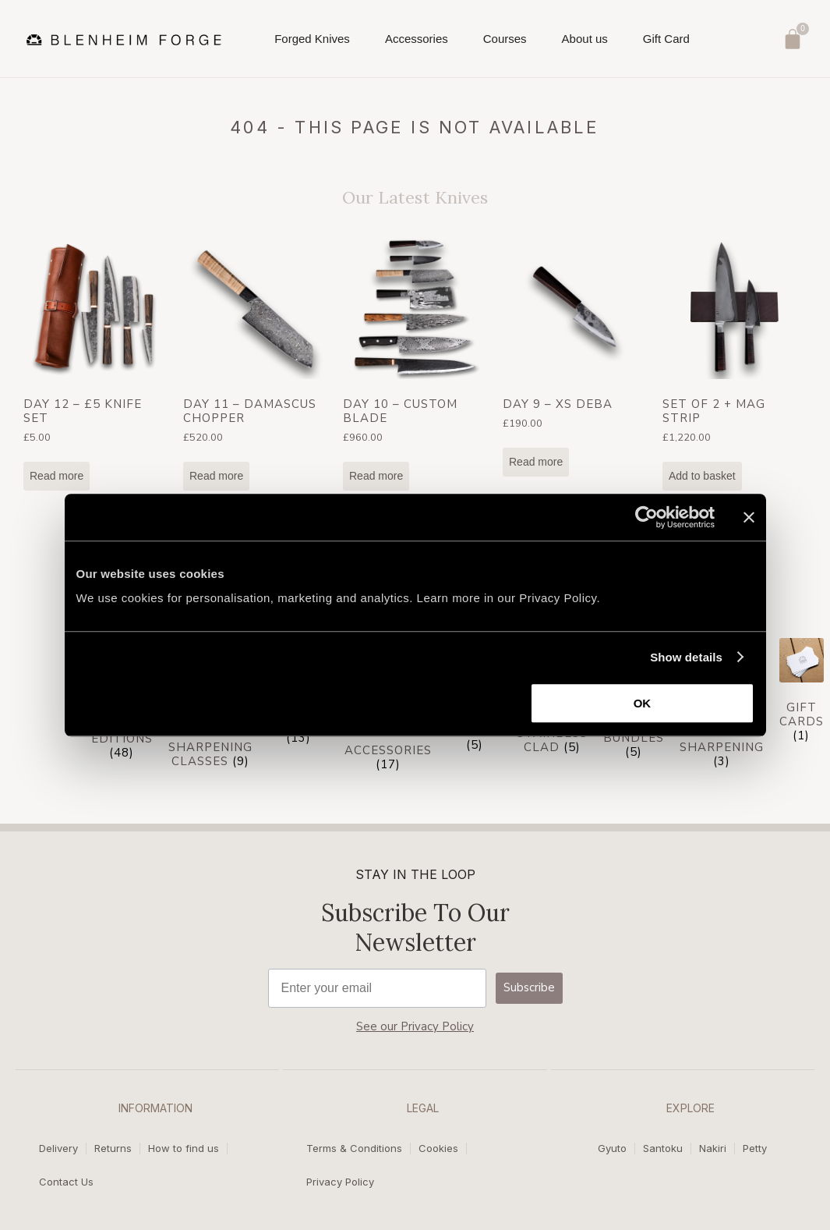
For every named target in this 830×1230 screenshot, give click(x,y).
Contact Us (66, 1181)
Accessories (416, 43)
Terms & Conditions (354, 1149)
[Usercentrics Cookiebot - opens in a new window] (646, 517)
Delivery (58, 1149)
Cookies (438, 1149)
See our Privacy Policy (415, 1026)
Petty (755, 1149)
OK (643, 703)
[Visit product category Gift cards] (801, 693)
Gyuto (612, 1149)
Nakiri (712, 1149)
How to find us (183, 1149)
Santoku (663, 1149)
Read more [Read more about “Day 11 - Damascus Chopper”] (216, 476)
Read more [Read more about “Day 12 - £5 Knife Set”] (56, 476)
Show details (686, 657)
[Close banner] (748, 517)
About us (585, 43)
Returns (113, 1149)
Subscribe (529, 987)
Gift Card (666, 38)
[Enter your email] (377, 988)
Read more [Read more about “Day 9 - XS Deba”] (536, 461)
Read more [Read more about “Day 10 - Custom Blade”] (376, 476)
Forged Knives (312, 43)
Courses (505, 43)
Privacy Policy (340, 1181)
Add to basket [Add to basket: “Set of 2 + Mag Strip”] (702, 476)
